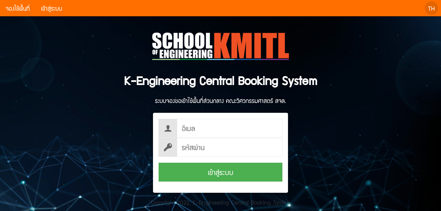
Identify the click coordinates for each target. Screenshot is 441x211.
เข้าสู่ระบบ (220, 172)
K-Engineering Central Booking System (220, 58)
